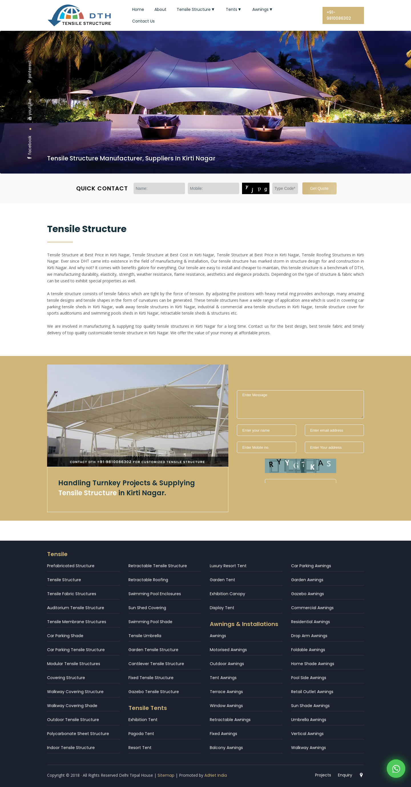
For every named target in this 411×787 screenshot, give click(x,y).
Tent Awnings (223, 678)
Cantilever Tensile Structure (156, 664)
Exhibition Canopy (227, 594)
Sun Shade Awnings (310, 705)
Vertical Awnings (307, 733)
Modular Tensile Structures (73, 664)
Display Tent (222, 608)
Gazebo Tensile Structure (153, 692)
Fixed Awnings (223, 733)
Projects (323, 775)
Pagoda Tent (141, 733)
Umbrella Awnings (308, 719)
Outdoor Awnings (227, 664)
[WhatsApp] (396, 770)
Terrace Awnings (226, 692)
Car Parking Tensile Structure (76, 650)
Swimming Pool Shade (150, 622)
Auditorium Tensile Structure (75, 608)
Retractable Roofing (148, 580)
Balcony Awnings (226, 747)
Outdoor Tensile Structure (73, 719)
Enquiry (345, 775)
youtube (30, 109)
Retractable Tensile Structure (157, 566)
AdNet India (215, 775)
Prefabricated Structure (70, 566)
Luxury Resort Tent (228, 566)
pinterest (30, 71)
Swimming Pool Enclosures (154, 594)
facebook (30, 148)
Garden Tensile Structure (153, 650)
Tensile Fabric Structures (71, 594)
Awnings (262, 9)
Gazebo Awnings (307, 594)
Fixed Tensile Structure (151, 678)
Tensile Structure (196, 9)
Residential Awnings (310, 622)
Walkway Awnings (308, 747)
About (160, 9)
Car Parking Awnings (311, 566)
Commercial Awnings (312, 608)
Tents (234, 9)
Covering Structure (66, 678)
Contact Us (143, 21)
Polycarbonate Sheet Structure (78, 733)
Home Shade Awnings (312, 664)
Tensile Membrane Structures (76, 622)
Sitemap (166, 775)
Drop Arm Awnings (309, 636)
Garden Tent (222, 580)
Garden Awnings (307, 580)
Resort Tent (140, 747)
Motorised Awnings (228, 650)
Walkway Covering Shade (72, 705)
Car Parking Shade (65, 636)
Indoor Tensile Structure (71, 747)
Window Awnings (226, 705)
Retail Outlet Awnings (312, 692)
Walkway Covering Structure (75, 692)
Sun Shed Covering (147, 608)
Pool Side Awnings (308, 678)
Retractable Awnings (230, 719)
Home (138, 9)
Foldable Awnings (308, 650)
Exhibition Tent (143, 719)
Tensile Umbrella (144, 636)
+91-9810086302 (339, 15)
